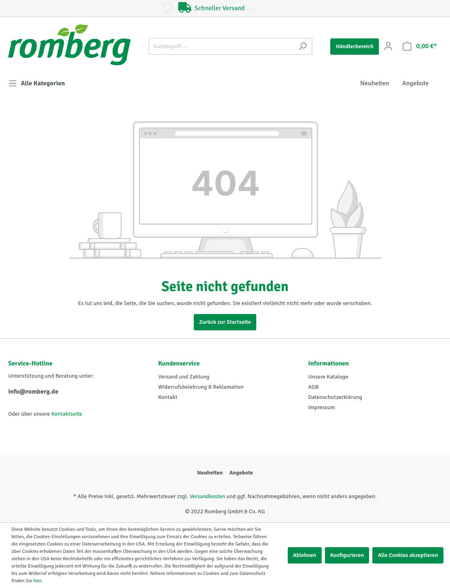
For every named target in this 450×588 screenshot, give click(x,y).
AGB (313, 386)
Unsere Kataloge (328, 376)
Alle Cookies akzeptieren (408, 555)
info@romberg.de (33, 392)
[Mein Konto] (388, 46)
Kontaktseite (66, 413)
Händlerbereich (355, 46)
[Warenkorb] (420, 46)
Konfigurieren (347, 555)
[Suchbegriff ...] (221, 46)
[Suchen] (302, 46)
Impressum (321, 407)
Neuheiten (210, 472)
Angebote (241, 472)
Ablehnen (304, 555)
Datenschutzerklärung (335, 397)
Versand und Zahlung (183, 376)
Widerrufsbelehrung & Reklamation (201, 386)
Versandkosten (207, 496)
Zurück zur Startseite (225, 321)
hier (38, 581)
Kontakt (167, 397)
